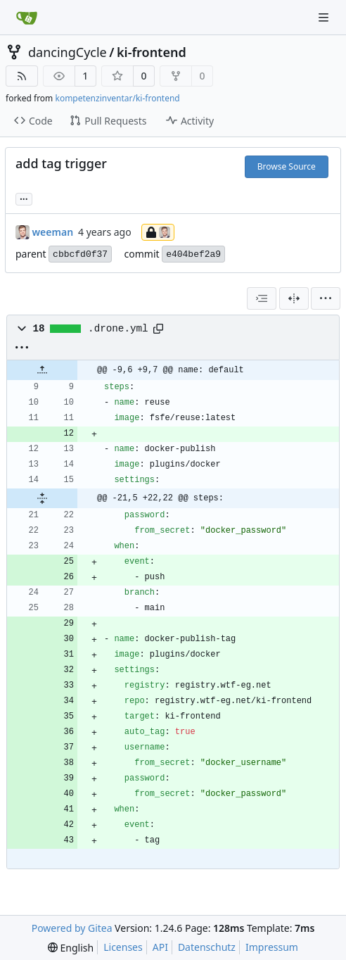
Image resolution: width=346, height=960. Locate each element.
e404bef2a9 (193, 254)
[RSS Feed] (22, 76)
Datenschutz (207, 947)
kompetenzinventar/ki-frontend (117, 98)
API (160, 947)
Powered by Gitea (72, 928)
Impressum (271, 947)
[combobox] (261, 298)
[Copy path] (158, 329)
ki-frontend (151, 52)
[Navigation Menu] (325, 17)
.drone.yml (118, 328)
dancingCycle (67, 52)
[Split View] (294, 298)
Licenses (123, 947)
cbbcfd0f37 (80, 254)
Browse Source (286, 166)
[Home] (26, 17)
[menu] (325, 298)
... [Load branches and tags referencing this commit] (24, 198)
